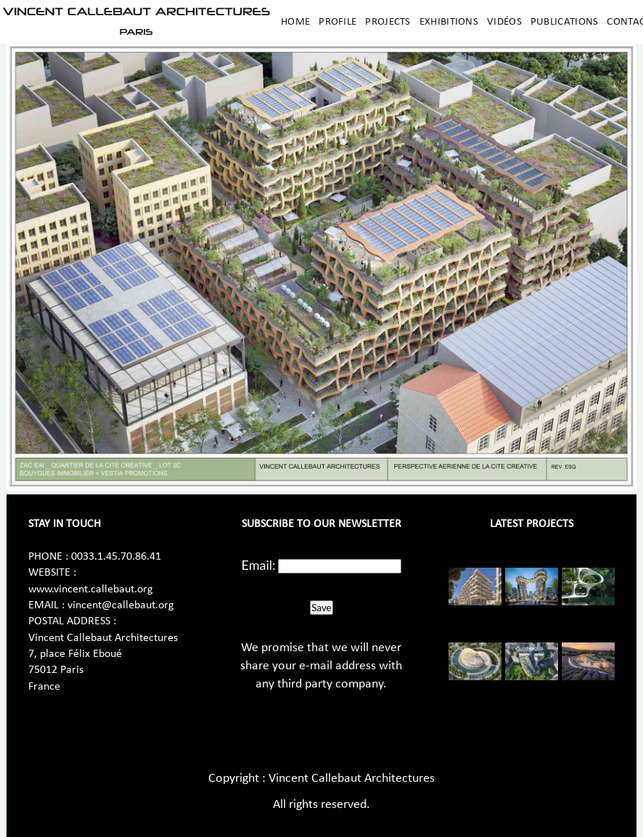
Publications (565, 22)
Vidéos (504, 22)
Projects (387, 22)
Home (295, 22)
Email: (259, 565)
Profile (337, 22)
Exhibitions (448, 22)
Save (321, 607)
